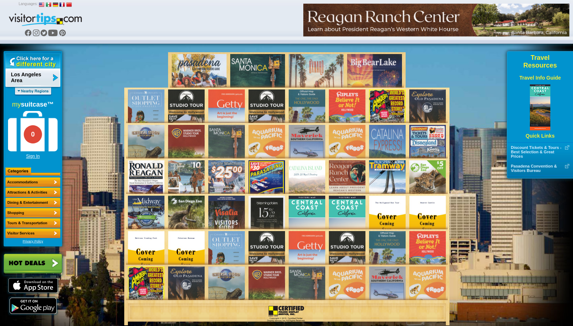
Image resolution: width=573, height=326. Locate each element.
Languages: (28, 4)
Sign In (32, 156)
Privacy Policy (33, 241)
